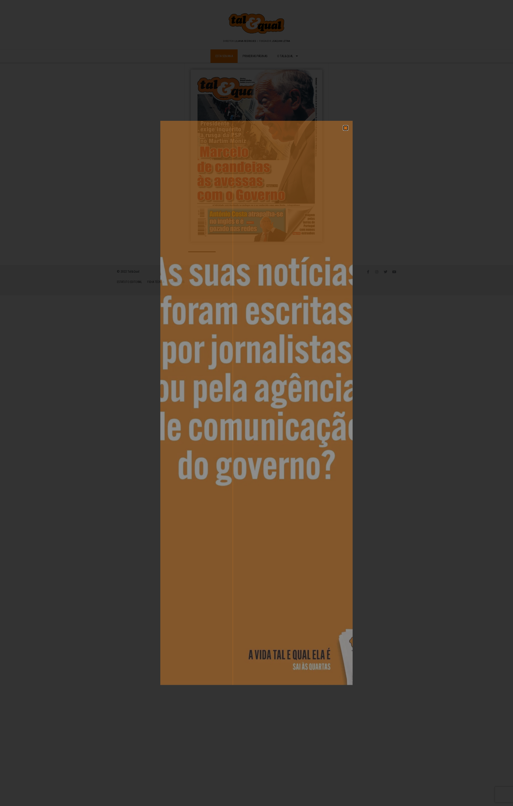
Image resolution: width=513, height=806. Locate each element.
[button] (286, 311)
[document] (256, 403)
